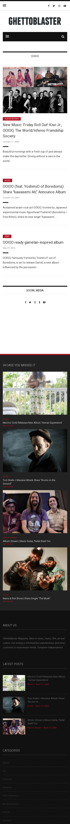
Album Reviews (12, 119)
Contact (7, 820)
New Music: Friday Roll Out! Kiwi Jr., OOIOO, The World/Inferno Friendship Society (33, 130)
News (7, 236)
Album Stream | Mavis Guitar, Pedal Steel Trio (27, 541)
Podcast (7, 779)
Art (4, 771)
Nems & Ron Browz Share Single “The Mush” (27, 598)
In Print (6, 812)
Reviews (7, 787)
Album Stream (10, 538)
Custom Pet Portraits (14, 329)
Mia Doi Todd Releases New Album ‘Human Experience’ (32, 422)
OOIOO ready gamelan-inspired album (33, 242)
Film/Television (11, 795)
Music (7, 180)
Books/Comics (11, 803)
